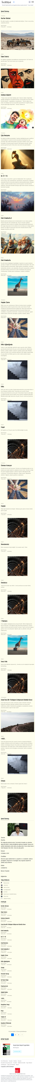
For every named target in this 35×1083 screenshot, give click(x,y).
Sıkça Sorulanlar (11, 1064)
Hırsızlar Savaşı (5, 974)
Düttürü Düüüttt (6, 95)
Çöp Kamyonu (5, 135)
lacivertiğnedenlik (7, 889)
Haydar (3, 506)
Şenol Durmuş (3, 25)
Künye (17, 1064)
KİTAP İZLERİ (5, 1039)
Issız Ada (4, 661)
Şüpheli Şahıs (4, 992)
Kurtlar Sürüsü (5, 18)
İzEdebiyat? (3, 1064)
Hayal (3, 427)
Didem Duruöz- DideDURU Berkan (10, 894)
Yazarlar (11, 1061)
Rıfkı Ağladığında (6, 345)
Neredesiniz (5, 544)
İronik (2, 54)
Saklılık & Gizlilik (21, 1062)
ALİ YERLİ (5, 891)
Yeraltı (2, 342)
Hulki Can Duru (6, 887)
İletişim (19, 1061)
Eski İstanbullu (6, 260)
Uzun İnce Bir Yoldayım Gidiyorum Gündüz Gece (16, 700)
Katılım (15, 1061)
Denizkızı (4, 583)
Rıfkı (2, 387)
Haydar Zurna (5, 302)
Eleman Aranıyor (6, 465)
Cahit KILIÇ (6, 885)
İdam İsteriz (5, 57)
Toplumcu (3, 15)
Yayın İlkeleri (29, 1062)
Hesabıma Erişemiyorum (6, 1062)
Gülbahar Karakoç (7, 898)
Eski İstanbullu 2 (6, 218)
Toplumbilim (3, 697)
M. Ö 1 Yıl (4, 176)
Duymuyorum (4, 986)
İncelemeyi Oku (17, 1051)
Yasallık (15, 1062)
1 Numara (4, 621)
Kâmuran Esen (6, 883)
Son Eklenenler (4, 1061)
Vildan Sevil (6, 896)
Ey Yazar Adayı (4, 980)
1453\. (3, 739)
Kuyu (2, 1011)
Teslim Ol (3, 1017)
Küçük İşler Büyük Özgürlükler (21, 1045)
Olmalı (3, 781)
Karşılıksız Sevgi (5, 1004)
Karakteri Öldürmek (6, 1023)
